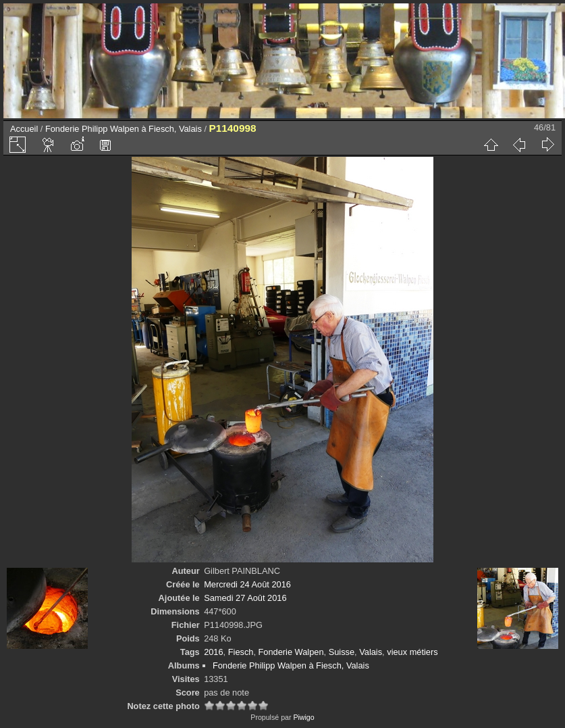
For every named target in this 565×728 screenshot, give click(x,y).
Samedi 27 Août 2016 (245, 598)
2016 (213, 652)
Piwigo (303, 717)
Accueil (24, 129)
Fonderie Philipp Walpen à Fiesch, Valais (123, 129)
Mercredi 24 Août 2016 (247, 584)
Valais (370, 652)
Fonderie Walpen (291, 652)
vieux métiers (412, 652)
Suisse (341, 652)
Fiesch (241, 652)
